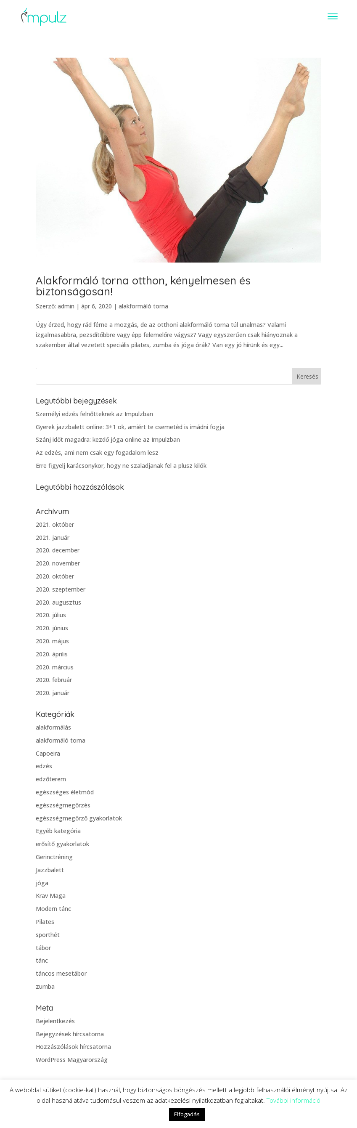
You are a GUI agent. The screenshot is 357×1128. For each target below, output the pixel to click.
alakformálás (53, 727)
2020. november (58, 563)
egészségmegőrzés (63, 805)
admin (66, 306)
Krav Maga (51, 896)
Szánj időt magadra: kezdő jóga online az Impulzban (108, 439)
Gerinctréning (54, 857)
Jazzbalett (50, 870)
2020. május (52, 641)
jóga (42, 883)
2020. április (52, 654)
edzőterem (51, 779)
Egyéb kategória (58, 831)
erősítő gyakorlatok (62, 844)
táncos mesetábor (61, 973)
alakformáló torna (143, 306)
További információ (293, 1100)
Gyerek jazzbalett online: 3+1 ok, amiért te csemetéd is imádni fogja (130, 427)
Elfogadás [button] (187, 1114)
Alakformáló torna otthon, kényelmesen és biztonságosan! (143, 285)
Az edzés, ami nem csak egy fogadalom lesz (97, 453)
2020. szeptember (60, 589)
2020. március (55, 667)
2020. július (51, 615)
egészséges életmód (65, 792)
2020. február (54, 680)
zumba (45, 986)
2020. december (57, 550)
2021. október (55, 524)
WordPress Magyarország (72, 1060)
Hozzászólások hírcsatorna (73, 1047)
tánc (42, 960)
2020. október (55, 576)
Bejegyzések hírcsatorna (70, 1034)
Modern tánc (53, 909)
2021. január (52, 537)
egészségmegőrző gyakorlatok (79, 818)
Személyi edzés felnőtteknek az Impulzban (94, 414)
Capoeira (48, 753)
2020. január (52, 693)
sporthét (48, 935)
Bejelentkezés (55, 1021)
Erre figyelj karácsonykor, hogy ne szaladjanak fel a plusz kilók (121, 466)
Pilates (45, 922)
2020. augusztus (58, 602)
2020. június (52, 628)
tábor (43, 948)
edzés (44, 766)
